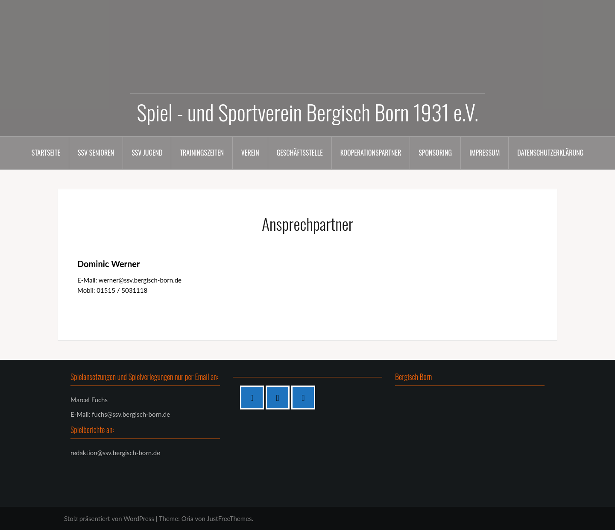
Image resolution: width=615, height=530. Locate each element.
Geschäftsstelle (300, 152)
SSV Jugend (147, 152)
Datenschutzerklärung (550, 152)
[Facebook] (254, 397)
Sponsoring (435, 152)
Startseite (46, 152)
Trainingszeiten (201, 152)
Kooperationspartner (370, 152)
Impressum (484, 152)
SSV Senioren (96, 152)
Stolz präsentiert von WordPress (109, 518)
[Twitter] (305, 397)
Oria (187, 518)
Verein (250, 152)
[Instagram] (280, 397)
